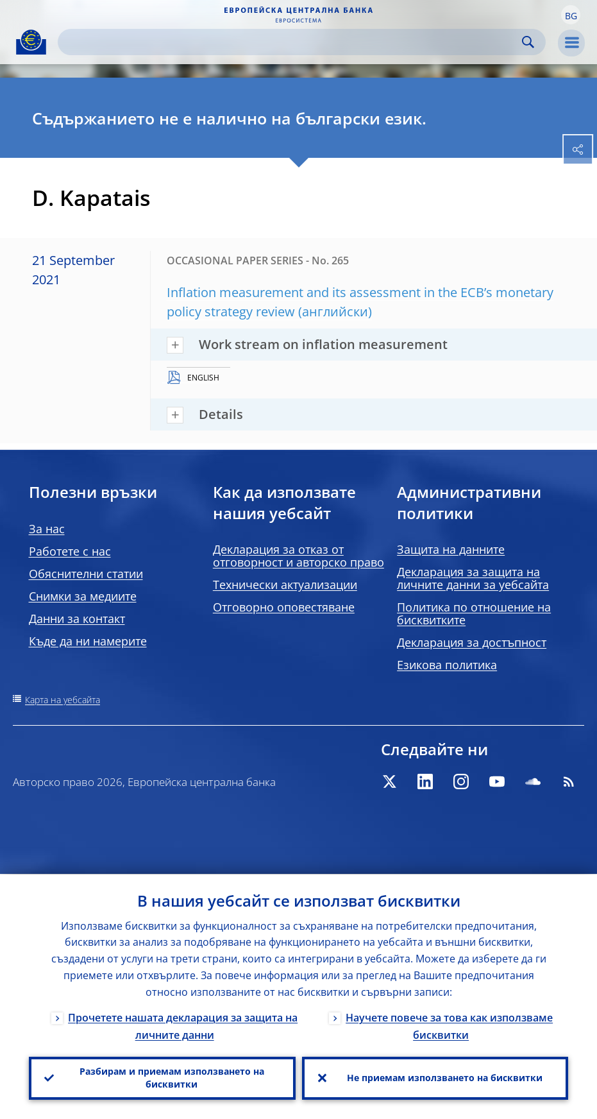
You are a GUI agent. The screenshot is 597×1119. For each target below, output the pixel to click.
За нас (47, 528)
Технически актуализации (285, 584)
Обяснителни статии (86, 573)
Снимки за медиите (83, 596)
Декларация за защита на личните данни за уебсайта (473, 578)
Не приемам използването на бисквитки (444, 1078)
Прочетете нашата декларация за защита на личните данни (183, 1025)
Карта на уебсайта (62, 700)
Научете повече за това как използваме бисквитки (449, 1025)
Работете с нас (70, 551)
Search (528, 42)
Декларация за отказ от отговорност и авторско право (298, 556)
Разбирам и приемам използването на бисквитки (172, 1077)
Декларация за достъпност (471, 642)
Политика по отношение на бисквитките (474, 613)
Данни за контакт (77, 618)
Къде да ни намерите (88, 641)
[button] (570, 14)
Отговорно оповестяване (284, 607)
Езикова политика (447, 664)
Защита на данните (451, 549)
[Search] (291, 42)
